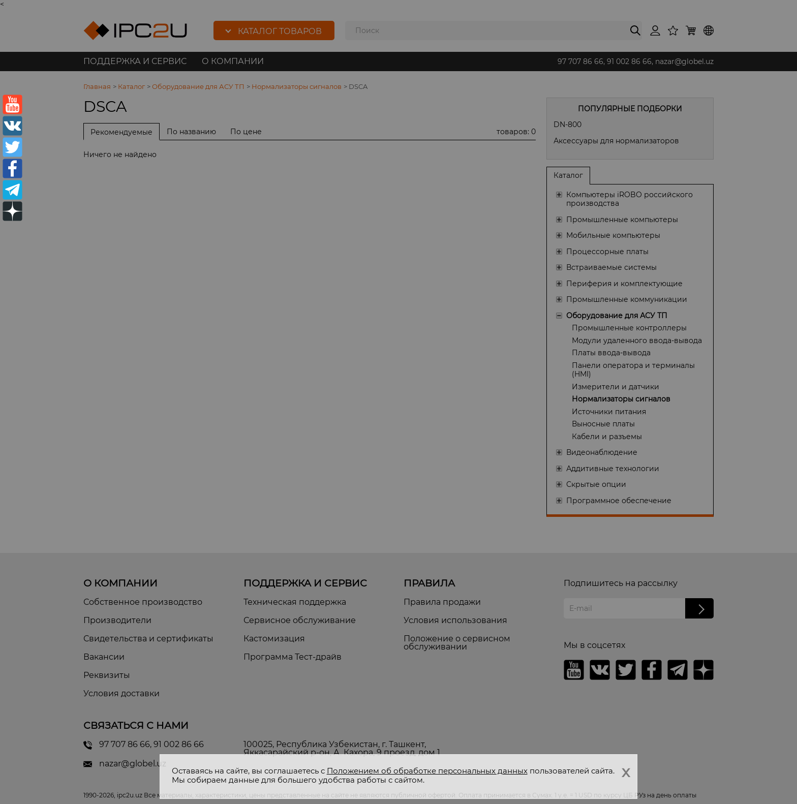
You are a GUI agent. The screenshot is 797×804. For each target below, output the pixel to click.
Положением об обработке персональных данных (427, 771)
